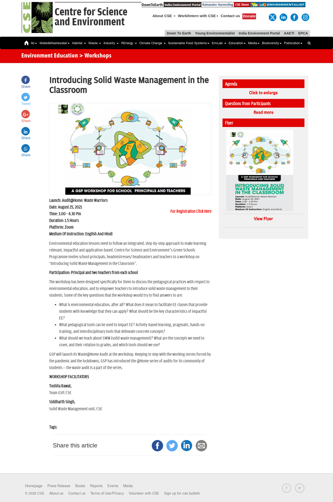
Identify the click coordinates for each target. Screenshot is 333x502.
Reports (96, 486)
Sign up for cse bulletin (182, 493)
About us (56, 493)
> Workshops (95, 56)
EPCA (303, 33)
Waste (94, 43)
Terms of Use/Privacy (107, 493)
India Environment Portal (259, 33)
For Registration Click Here (190, 211)
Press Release (58, 486)
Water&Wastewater (54, 43)
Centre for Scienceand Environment (91, 17)
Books (80, 486)
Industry (111, 43)
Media (253, 43)
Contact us (230, 16)
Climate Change (152, 43)
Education (237, 43)
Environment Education (49, 56)
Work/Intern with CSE (198, 16)
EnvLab (219, 43)
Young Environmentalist (215, 33)
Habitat (79, 43)
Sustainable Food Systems (188, 43)
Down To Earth (179, 33)
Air (34, 43)
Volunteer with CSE (144, 493)
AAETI (289, 33)
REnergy (129, 43)
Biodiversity (272, 43)
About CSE (164, 16)
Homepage (33, 486)
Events (113, 486)
